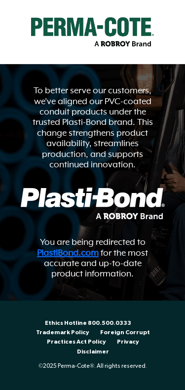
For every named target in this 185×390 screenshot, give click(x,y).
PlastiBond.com (68, 252)
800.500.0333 (109, 323)
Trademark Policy (62, 332)
